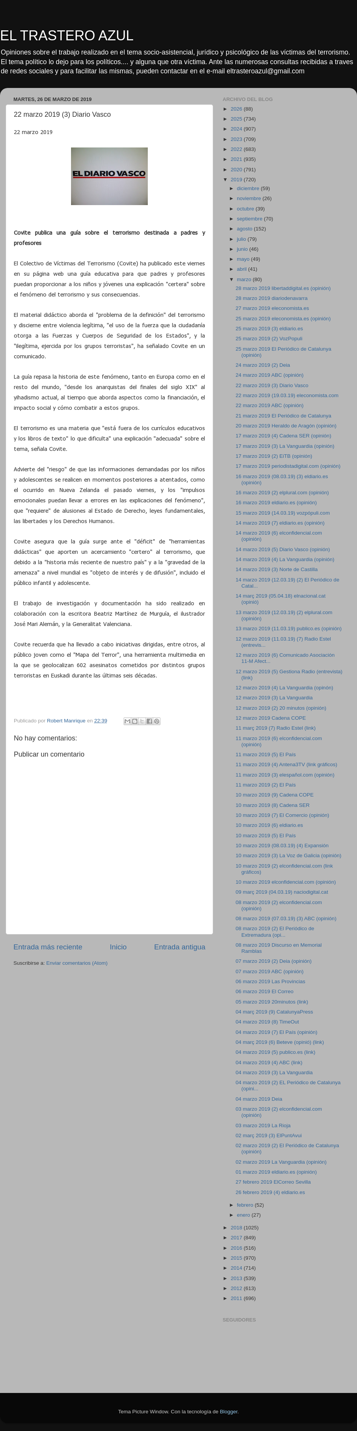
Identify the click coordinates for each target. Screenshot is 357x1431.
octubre (246, 209)
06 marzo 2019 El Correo (265, 991)
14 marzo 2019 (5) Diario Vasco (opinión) (283, 549)
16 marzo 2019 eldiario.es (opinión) (276, 502)
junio (243, 249)
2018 (237, 1228)
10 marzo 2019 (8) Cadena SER (273, 805)
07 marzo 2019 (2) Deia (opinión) (274, 961)
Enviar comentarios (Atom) (77, 963)
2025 (237, 119)
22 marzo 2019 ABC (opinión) (270, 405)
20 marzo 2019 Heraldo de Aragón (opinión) (286, 426)
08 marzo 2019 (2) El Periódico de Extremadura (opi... (275, 931)
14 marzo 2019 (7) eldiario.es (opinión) (280, 523)
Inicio (118, 947)
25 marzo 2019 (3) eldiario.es (269, 328)
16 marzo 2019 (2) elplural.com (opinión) (282, 492)
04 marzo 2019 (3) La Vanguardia (274, 1072)
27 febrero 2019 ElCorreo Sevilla (273, 1182)
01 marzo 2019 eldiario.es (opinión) (276, 1172)
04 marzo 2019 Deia (259, 1099)
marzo (245, 279)
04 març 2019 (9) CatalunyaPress (274, 1012)
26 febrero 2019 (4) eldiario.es (270, 1192)
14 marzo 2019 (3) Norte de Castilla (277, 569)
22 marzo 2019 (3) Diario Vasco (272, 385)
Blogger (229, 1411)
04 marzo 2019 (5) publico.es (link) (276, 1052)
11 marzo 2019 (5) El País (266, 754)
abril (242, 269)
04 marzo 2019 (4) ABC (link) (269, 1062)
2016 (237, 1248)
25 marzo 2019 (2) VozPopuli (269, 338)
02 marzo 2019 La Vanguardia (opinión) (281, 1162)
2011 (237, 1298)
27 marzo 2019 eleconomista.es (272, 308)
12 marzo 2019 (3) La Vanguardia (274, 698)
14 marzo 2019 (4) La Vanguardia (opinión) (285, 559)
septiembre (250, 219)
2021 (237, 159)
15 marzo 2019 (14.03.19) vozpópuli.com (283, 513)
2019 (237, 179)
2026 (237, 109)
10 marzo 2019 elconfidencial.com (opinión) (286, 882)
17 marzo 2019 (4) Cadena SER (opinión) (283, 436)
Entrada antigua (179, 947)
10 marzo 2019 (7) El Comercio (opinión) (282, 815)
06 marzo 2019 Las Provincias (271, 981)
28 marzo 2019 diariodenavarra (272, 298)
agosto (245, 229)
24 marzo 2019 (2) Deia (263, 365)
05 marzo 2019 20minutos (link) (272, 1002)
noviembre (250, 198)
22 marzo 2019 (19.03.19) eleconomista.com (287, 395)
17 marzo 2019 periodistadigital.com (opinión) (288, 466)
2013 (237, 1278)
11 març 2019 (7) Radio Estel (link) (276, 728)
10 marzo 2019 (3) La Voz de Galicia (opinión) (288, 855)
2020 (237, 169)
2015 (237, 1258)
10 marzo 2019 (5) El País (266, 835)
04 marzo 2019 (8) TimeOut (267, 1022)
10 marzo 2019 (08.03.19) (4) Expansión (282, 845)
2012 (237, 1288)
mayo (244, 259)
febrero (246, 1205)
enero (244, 1215)
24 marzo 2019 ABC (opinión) (270, 375)
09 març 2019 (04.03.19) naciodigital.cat (282, 892)
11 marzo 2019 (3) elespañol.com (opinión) (285, 775)
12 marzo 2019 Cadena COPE (271, 718)
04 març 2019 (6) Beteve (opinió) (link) (280, 1042)
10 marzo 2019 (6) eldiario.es (269, 825)
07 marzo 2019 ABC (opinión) (270, 971)
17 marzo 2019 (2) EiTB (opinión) (274, 456)
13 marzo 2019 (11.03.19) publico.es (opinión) (289, 628)
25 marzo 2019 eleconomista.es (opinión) (283, 318)
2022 (237, 149)
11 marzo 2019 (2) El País (266, 785)
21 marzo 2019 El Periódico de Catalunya (283, 416)
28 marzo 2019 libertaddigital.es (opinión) (283, 288)
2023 (237, 139)
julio (242, 239)
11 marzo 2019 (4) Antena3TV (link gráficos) (286, 764)
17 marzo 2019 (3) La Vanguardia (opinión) (285, 446)
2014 (237, 1268)
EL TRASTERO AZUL (67, 35)
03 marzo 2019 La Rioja (263, 1125)
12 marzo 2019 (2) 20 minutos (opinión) (281, 708)
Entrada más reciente (48, 947)
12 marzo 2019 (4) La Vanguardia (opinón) (284, 688)
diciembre (249, 188)
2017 (237, 1238)
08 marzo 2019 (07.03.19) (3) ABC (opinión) (286, 918)
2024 (237, 129)
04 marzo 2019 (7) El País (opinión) (276, 1032)
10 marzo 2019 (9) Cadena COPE (275, 795)
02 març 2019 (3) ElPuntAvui (269, 1135)
